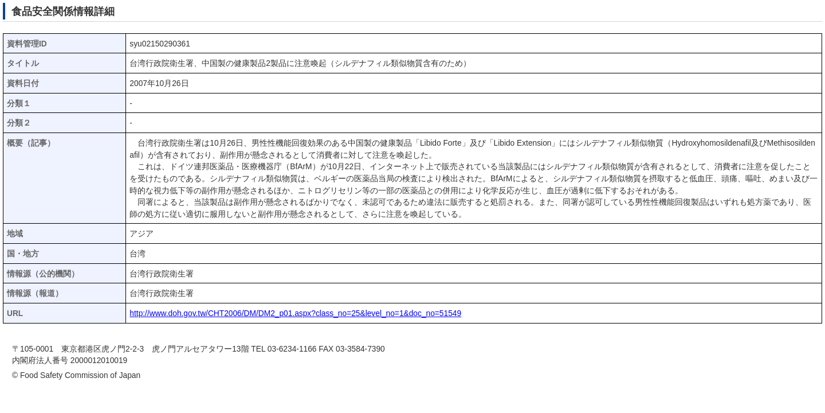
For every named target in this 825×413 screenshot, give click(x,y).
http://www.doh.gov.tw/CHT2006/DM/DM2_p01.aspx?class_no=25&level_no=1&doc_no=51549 (295, 313)
